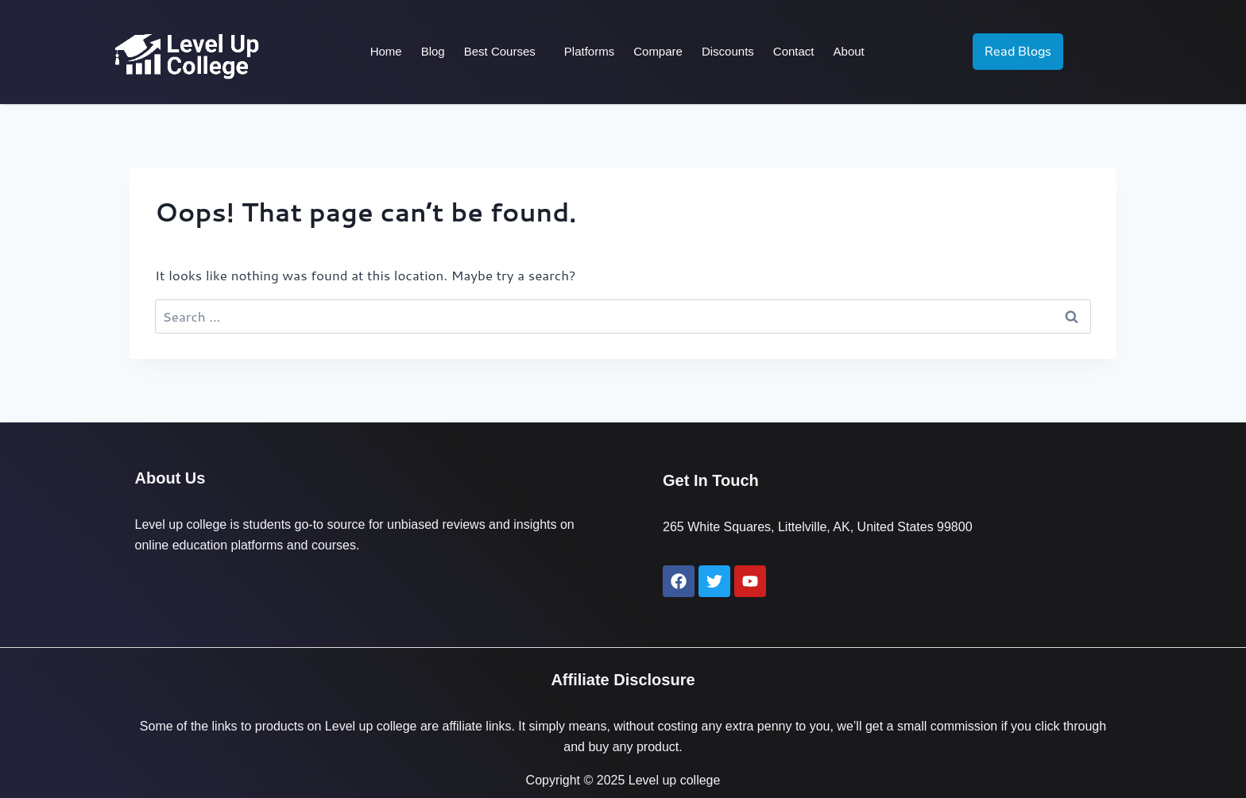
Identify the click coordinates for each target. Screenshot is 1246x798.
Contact (794, 51)
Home (386, 51)
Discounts (728, 51)
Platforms (589, 51)
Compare (658, 51)
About (848, 51)
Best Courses (500, 51)
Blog (433, 51)
